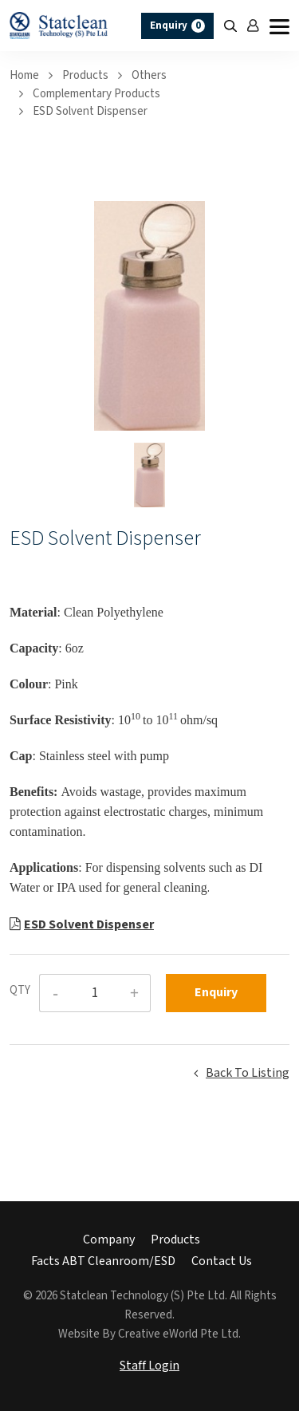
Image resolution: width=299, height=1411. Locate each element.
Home (24, 75)
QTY (20, 990)
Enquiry (177, 26)
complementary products (96, 93)
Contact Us (221, 1261)
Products (85, 75)
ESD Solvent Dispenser (90, 111)
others (149, 75)
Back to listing (247, 1073)
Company (109, 1240)
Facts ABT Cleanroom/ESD (103, 1261)
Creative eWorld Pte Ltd (178, 1334)
